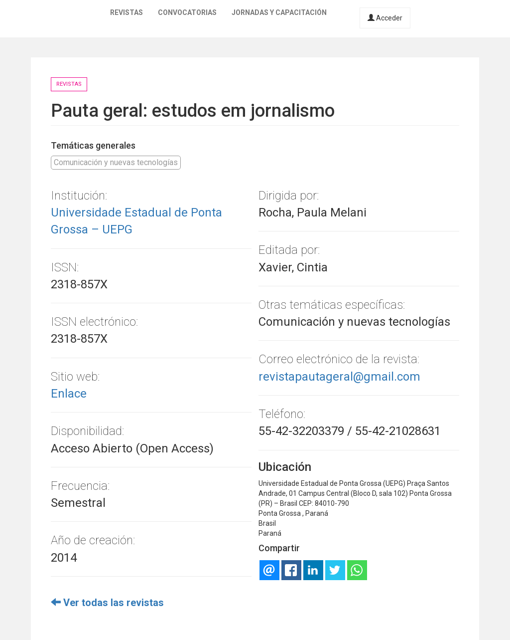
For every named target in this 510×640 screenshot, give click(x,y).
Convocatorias (187, 12)
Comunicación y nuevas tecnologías (116, 162)
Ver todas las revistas (107, 603)
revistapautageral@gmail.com (339, 377)
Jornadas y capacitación (279, 12)
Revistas (126, 12)
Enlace (69, 394)
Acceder (385, 18)
